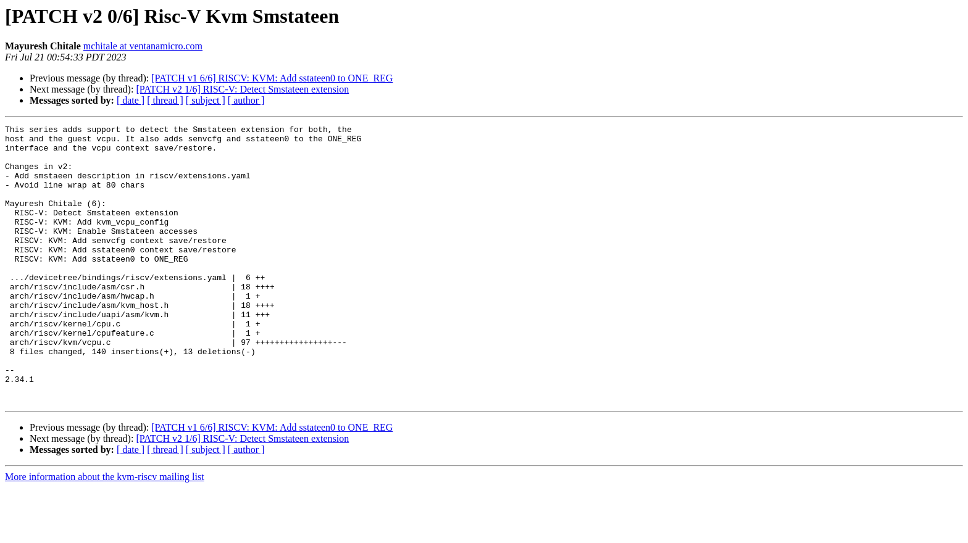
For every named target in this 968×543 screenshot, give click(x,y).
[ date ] (130, 100)
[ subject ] (205, 100)
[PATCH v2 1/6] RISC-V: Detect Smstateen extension (242, 89)
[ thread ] (165, 100)
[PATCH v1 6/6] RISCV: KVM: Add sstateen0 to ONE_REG (272, 78)
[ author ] (246, 100)
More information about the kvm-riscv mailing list (104, 532)
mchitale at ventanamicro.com (142, 46)
